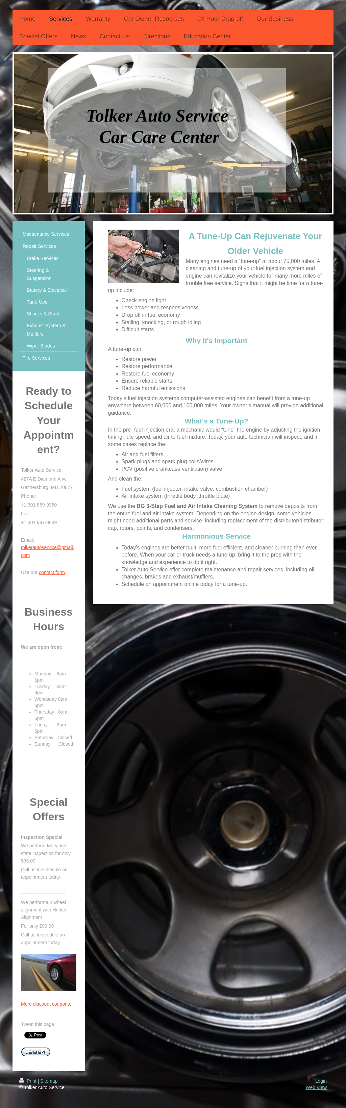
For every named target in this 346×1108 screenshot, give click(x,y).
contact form (52, 572)
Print (28, 1081)
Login (321, 1081)
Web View (316, 1087)
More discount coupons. (46, 1004)
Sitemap (48, 1081)
